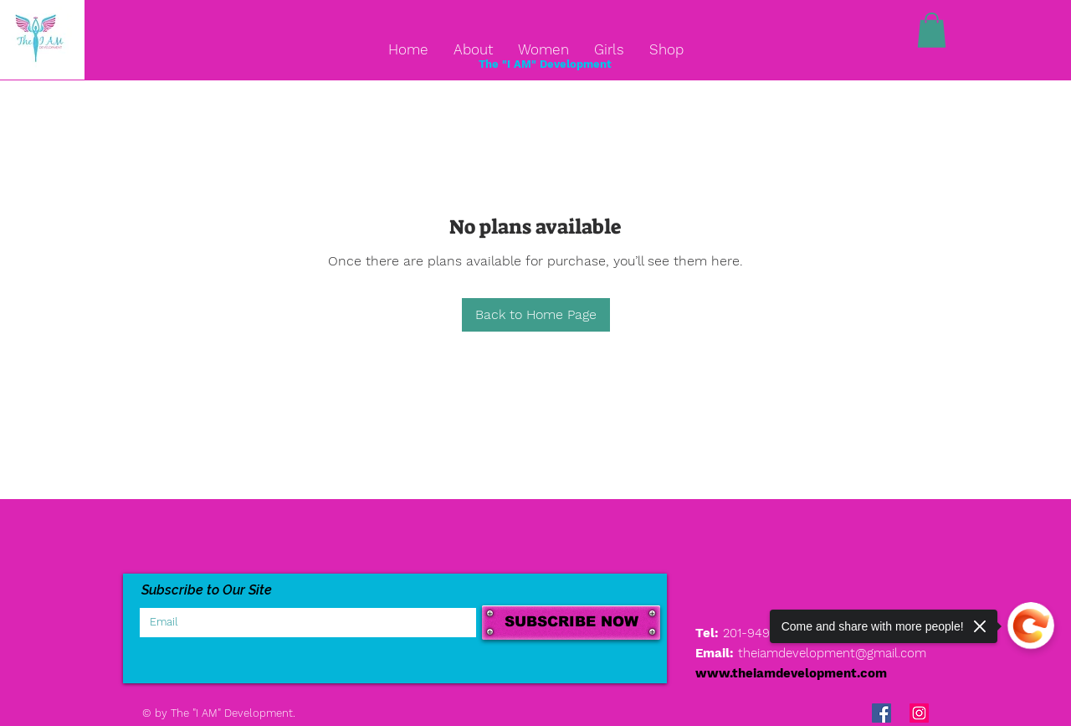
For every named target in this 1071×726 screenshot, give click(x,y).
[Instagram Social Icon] (919, 713)
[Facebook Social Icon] (881, 713)
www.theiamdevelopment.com (791, 673)
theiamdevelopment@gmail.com (832, 653)
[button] (931, 30)
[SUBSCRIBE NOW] (571, 622)
